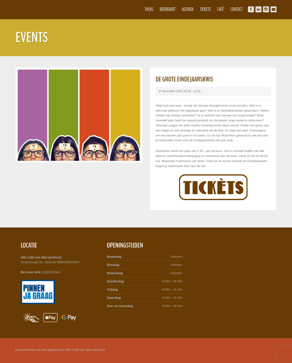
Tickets (205, 9)
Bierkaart (167, 9)
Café (220, 9)
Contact (236, 9)
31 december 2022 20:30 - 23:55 (179, 91)
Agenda (187, 9)
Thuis (148, 9)
